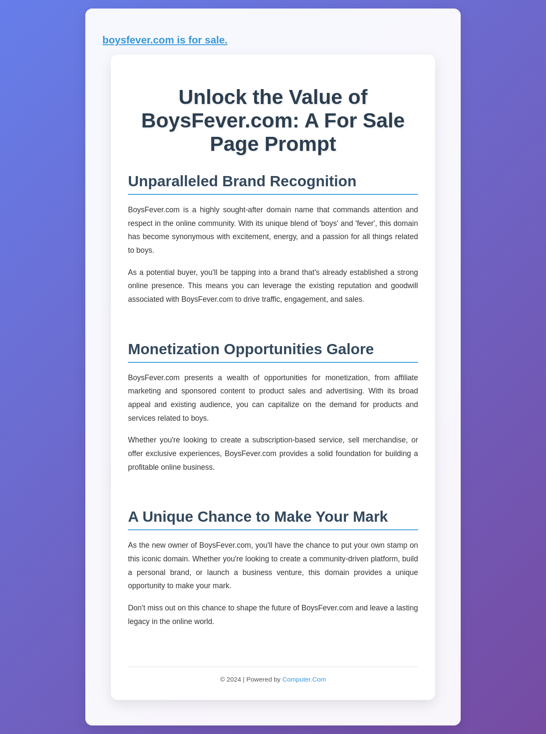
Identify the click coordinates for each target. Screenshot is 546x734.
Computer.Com (304, 679)
